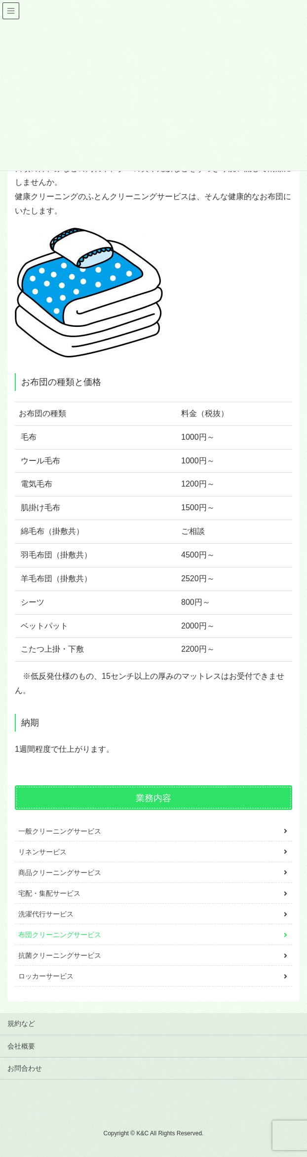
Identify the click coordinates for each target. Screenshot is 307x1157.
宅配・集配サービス (49, 893)
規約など (21, 1023)
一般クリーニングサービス (59, 831)
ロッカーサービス (46, 976)
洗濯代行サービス (46, 914)
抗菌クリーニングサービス (59, 955)
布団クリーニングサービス (59, 935)
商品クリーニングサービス (59, 873)
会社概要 (21, 1046)
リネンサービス (42, 852)
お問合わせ (24, 1068)
